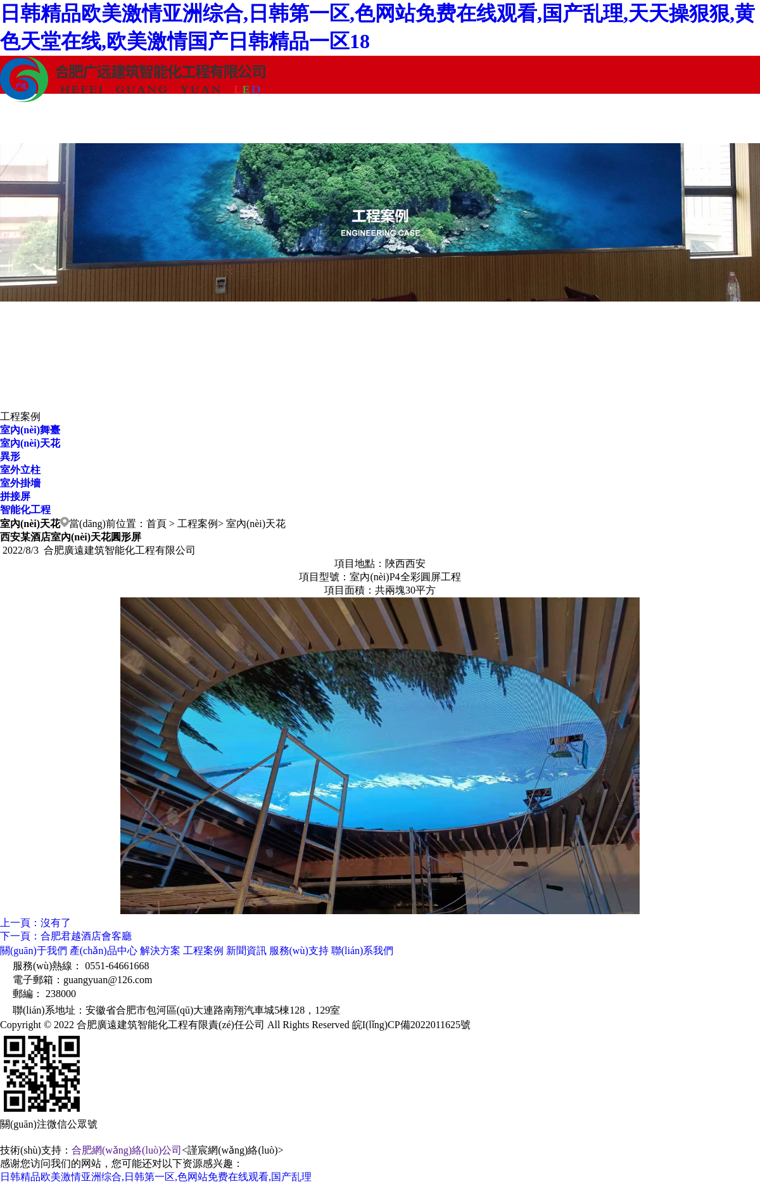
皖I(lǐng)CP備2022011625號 (411, 1024)
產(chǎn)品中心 (143, 123)
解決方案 (237, 123)
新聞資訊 (427, 123)
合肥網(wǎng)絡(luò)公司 (127, 1150)
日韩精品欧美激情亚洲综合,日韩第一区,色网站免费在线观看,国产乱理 (156, 1176)
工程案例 (332, 123)
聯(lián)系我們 (617, 123)
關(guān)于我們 (47, 123)
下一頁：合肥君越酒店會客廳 (66, 936)
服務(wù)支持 (522, 123)
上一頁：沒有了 (35, 922)
